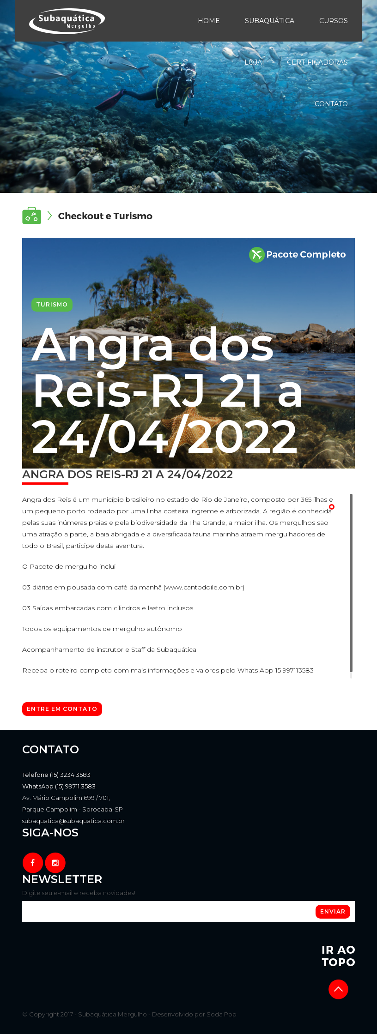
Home (209, 21)
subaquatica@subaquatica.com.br (73, 820)
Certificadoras (317, 62)
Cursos (333, 21)
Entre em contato (62, 708)
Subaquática (269, 21)
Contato (331, 104)
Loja (253, 62)
